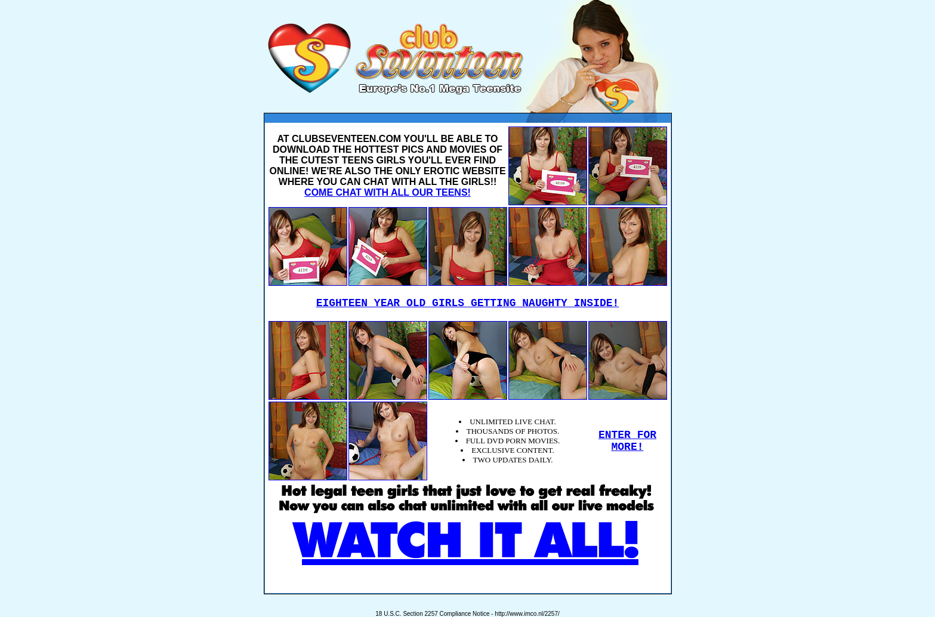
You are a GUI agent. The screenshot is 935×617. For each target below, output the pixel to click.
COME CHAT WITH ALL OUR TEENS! (387, 192)
